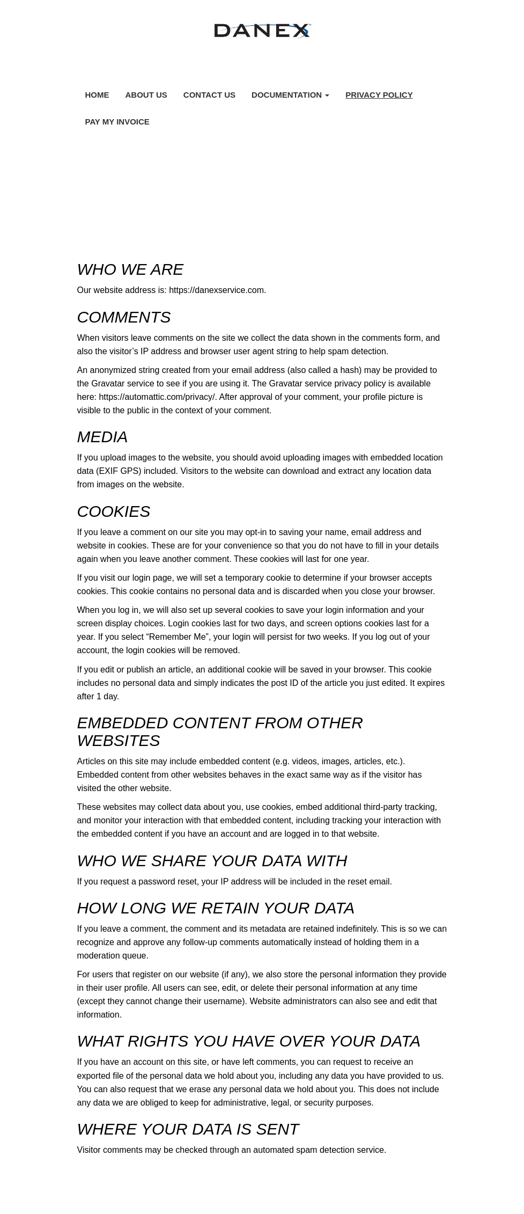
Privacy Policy (378, 94)
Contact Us (209, 94)
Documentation (290, 94)
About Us (146, 94)
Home (97, 94)
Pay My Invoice (117, 121)
